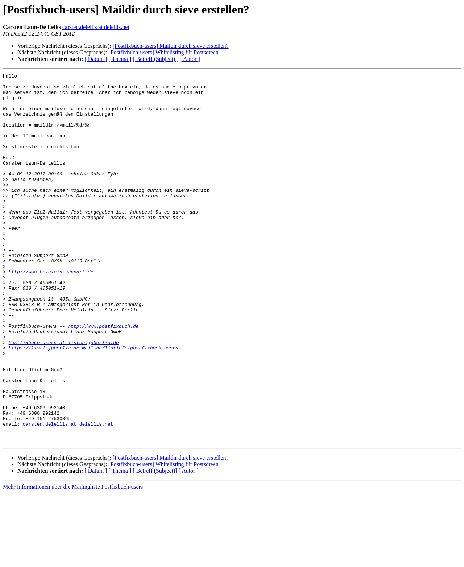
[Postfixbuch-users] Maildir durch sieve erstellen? (171, 46)
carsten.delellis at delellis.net (95, 27)
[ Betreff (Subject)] (155, 545)
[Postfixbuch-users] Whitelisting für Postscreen (163, 52)
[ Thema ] (120, 59)
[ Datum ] (95, 59)
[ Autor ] (190, 59)
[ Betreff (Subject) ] (155, 59)
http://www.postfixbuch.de (103, 377)
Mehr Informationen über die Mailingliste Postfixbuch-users (73, 561)
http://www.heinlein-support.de (51, 312)
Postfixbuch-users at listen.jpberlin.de (64, 396)
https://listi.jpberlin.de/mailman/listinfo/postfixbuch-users (93, 403)
